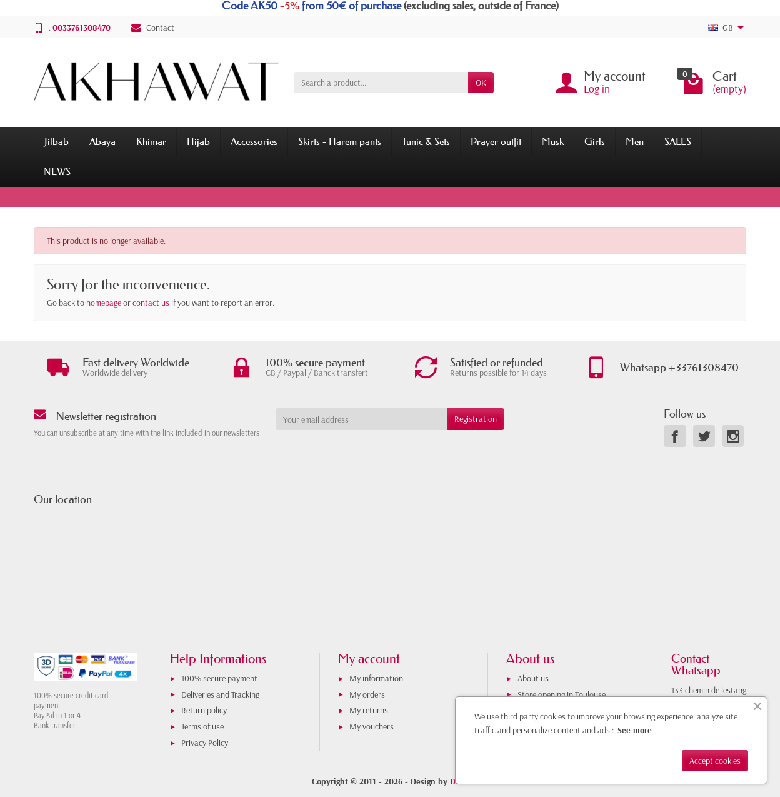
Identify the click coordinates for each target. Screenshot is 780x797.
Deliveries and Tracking (220, 694)
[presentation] (377, 454)
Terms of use (202, 726)
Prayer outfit (496, 141)
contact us (150, 302)
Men (635, 141)
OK (481, 82)
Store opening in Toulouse (562, 694)
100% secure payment (219, 678)
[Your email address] (362, 418)
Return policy (204, 710)
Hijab (198, 141)
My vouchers (371, 726)
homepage (103, 302)
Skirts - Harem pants (339, 141)
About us (533, 678)
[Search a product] (381, 82)
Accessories (254, 141)
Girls (594, 141)
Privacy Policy (204, 742)
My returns (368, 710)
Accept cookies (715, 760)
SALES (677, 141)
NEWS (57, 171)
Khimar (151, 141)
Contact (152, 27)
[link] (675, 436)
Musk (553, 141)
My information (376, 678)
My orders (367, 694)
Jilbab (56, 141)
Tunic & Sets (426, 141)
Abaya (102, 141)
